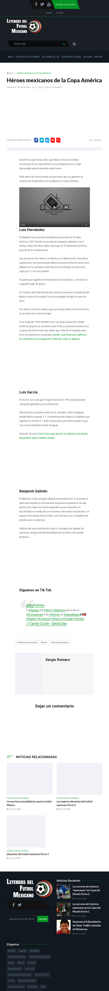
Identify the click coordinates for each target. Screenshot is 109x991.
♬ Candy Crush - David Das (46, 624)
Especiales (34, 951)
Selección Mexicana (59, 642)
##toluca (57, 618)
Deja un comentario (53, 87)
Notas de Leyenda (16, 987)
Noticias (88, 57)
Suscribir (59, 13)
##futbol (79, 618)
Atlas (43, 987)
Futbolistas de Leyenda (28, 57)
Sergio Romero (23, 87)
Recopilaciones (14, 969)
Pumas (11, 981)
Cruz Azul (29, 969)
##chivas (54, 614)
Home (11, 73)
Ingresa (49, 13)
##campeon (44, 618)
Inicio (10, 57)
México (44, 642)
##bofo (48, 610)
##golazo (34, 610)
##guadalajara (72, 614)
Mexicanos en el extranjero (20, 975)
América (31, 963)
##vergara (68, 618)
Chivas (11, 963)
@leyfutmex (35, 605)
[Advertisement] (54, 111)
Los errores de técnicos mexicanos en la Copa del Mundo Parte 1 (87, 907)
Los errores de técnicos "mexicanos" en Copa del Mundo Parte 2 (86, 890)
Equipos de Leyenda (71, 57)
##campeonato (34, 614)
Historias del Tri (50, 57)
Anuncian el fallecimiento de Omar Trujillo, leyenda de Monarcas (87, 925)
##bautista (59, 610)
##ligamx (31, 618)
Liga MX (22, 951)
